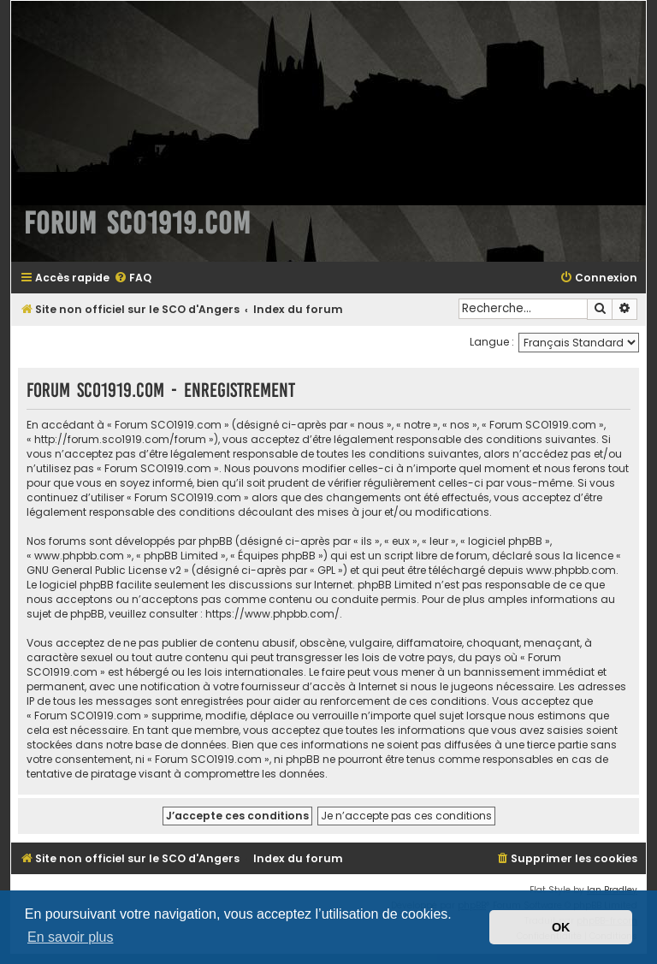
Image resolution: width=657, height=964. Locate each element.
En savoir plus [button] (70, 937)
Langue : (492, 341)
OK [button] (561, 927)
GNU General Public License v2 (104, 570)
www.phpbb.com (571, 570)
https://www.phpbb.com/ (272, 613)
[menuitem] (132, 278)
